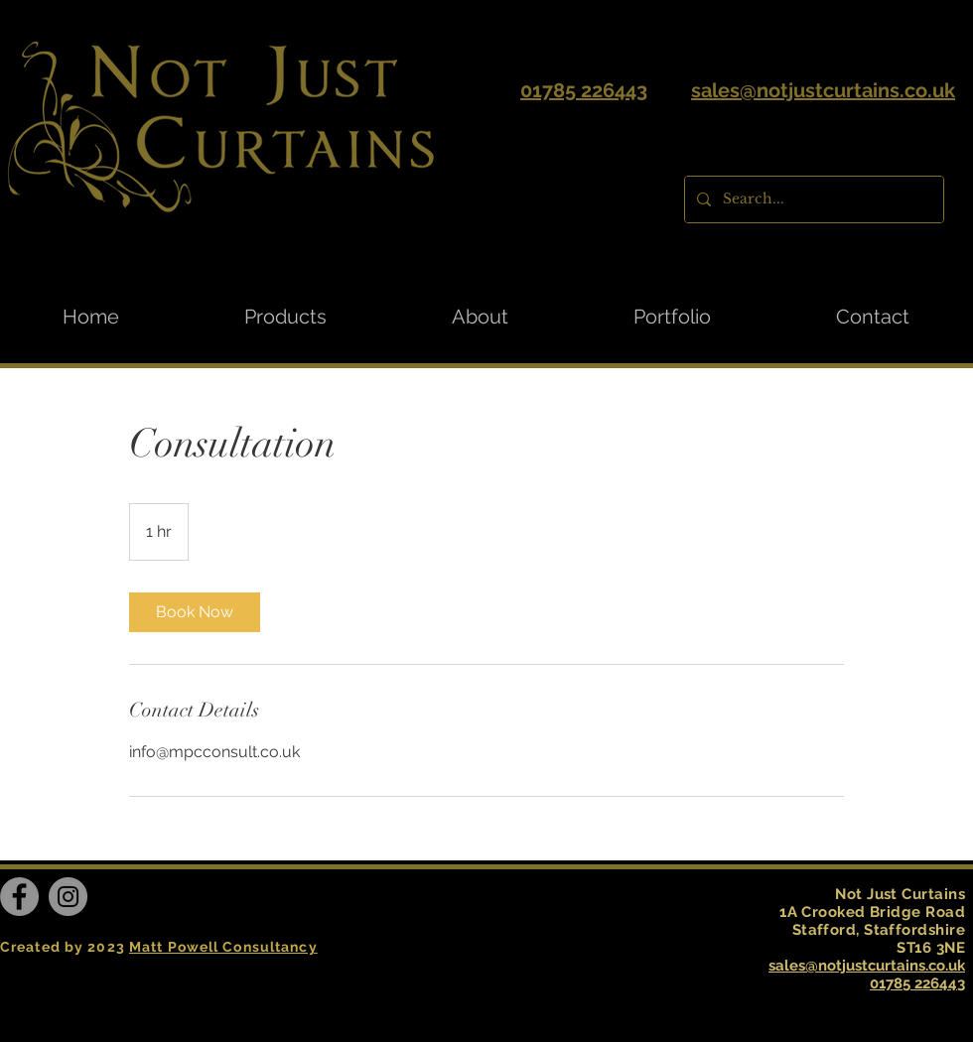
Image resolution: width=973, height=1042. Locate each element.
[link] (194, 612)
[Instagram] (68, 896)
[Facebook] (19, 896)
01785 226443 (583, 90)
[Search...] (812, 199)
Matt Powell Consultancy (223, 947)
